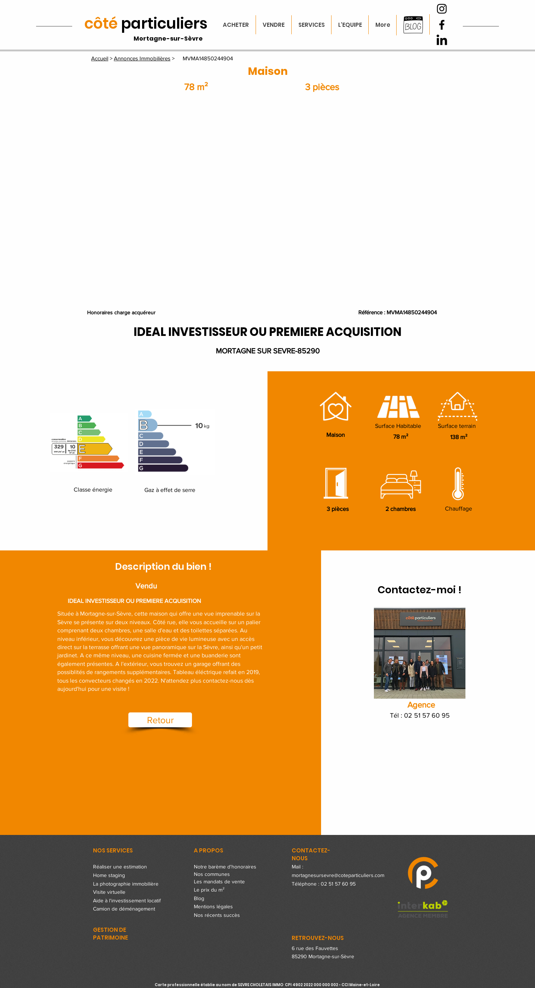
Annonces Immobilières (142, 58)
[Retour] (160, 719)
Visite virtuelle (109, 892)
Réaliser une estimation (120, 867)
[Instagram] (441, 8)
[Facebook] (441, 24)
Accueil (99, 58)
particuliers (146, 23)
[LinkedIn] (441, 40)
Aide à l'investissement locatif (127, 900)
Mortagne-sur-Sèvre (168, 38)
